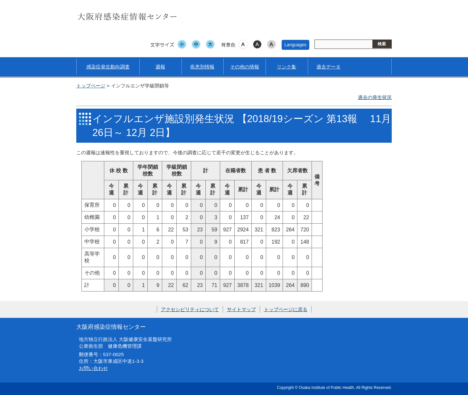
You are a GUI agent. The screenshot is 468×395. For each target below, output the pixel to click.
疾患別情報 (202, 66)
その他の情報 (244, 66)
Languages (295, 44)
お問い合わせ (93, 368)
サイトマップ (241, 309)
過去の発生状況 (375, 97)
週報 (160, 66)
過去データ (328, 66)
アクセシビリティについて (190, 309)
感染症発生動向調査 (108, 66)
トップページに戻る (285, 309)
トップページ (90, 85)
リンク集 (286, 66)
